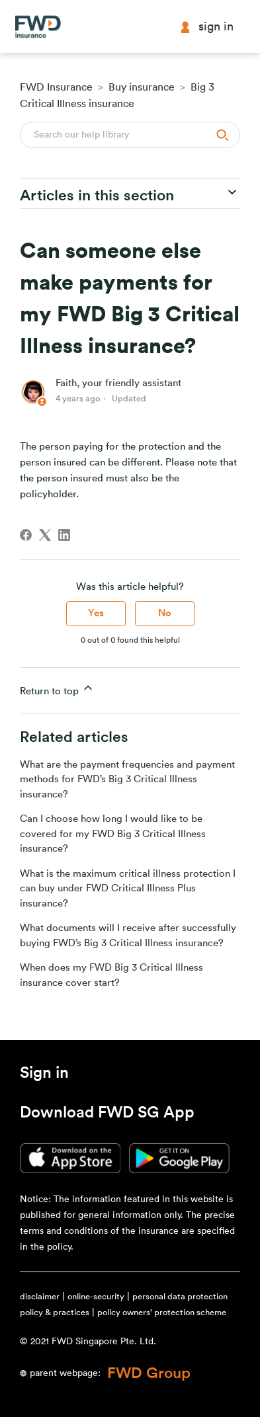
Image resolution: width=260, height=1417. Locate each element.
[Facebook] (26, 535)
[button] (44, 1075)
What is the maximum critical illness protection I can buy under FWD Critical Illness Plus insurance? (128, 889)
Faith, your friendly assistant (118, 383)
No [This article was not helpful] (164, 613)
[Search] (130, 135)
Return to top (57, 688)
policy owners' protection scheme (161, 1312)
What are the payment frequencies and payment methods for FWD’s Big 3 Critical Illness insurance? (127, 779)
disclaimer (40, 1296)
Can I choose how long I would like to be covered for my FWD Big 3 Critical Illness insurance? (113, 834)
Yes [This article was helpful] (96, 613)
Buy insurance (141, 87)
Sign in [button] (206, 26)
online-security (95, 1296)
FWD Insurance (56, 87)
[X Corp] (45, 535)
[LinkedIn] (64, 535)
